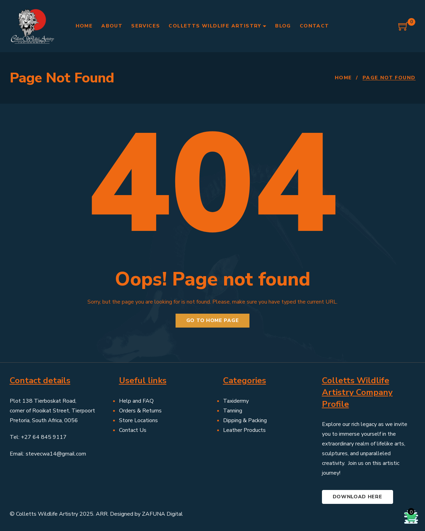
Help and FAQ (136, 401)
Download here (357, 496)
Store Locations (138, 420)
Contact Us (132, 430)
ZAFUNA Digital (162, 514)
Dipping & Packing (245, 420)
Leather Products (244, 430)
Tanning (232, 411)
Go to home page (212, 320)
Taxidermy (236, 401)
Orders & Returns (140, 411)
